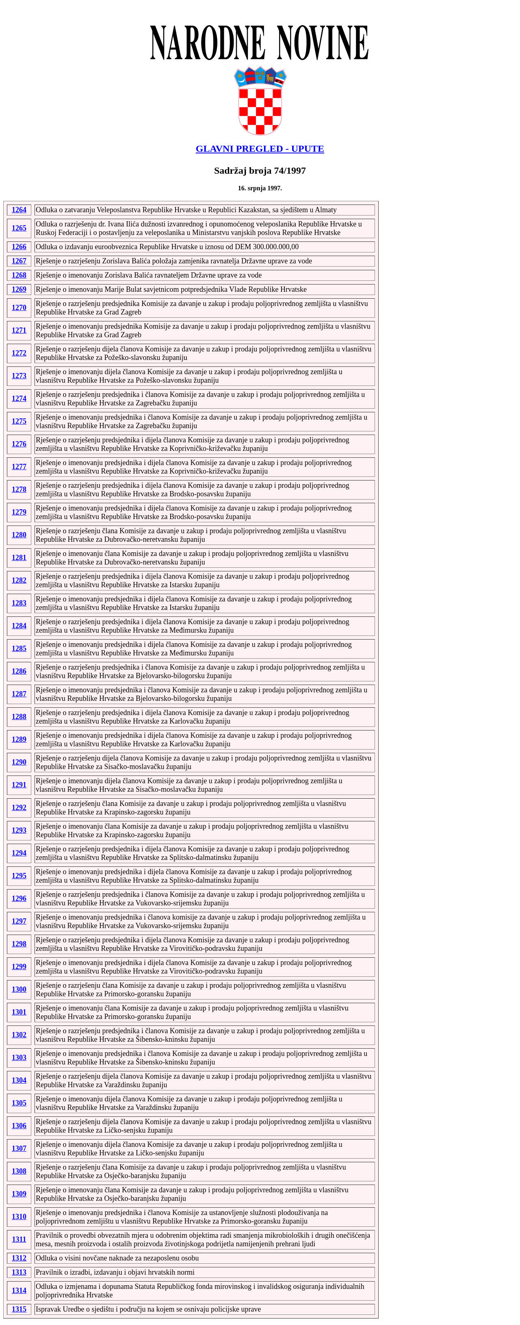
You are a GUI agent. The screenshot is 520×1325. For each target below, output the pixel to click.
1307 (19, 1148)
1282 (19, 580)
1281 (19, 558)
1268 (19, 275)
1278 (19, 489)
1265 (19, 228)
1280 (19, 535)
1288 (19, 717)
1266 (19, 247)
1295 (19, 876)
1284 (19, 626)
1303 (19, 1058)
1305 (19, 1103)
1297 (19, 921)
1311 (19, 1239)
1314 (19, 1290)
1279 (19, 512)
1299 (19, 967)
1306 (19, 1126)
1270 (19, 308)
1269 (19, 289)
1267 (19, 261)
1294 (19, 853)
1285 (19, 648)
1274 (19, 398)
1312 (19, 1258)
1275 (19, 421)
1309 (19, 1194)
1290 (19, 762)
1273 (19, 376)
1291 (19, 785)
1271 (19, 330)
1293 (19, 830)
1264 (19, 210)
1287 (19, 694)
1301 (19, 1012)
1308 (19, 1171)
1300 (19, 989)
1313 (19, 1272)
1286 (19, 671)
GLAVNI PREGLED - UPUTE (260, 148)
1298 (19, 944)
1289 (19, 739)
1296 (19, 898)
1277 (19, 467)
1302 (19, 1035)
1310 (19, 1217)
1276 (19, 444)
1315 (19, 1309)
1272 (19, 353)
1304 (19, 1080)
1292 (19, 808)
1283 (19, 603)
